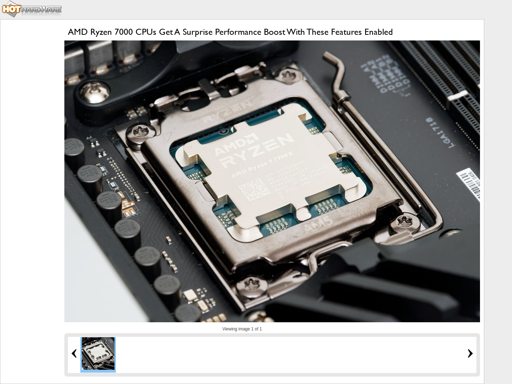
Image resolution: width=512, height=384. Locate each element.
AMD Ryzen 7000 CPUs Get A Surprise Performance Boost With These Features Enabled (230, 32)
